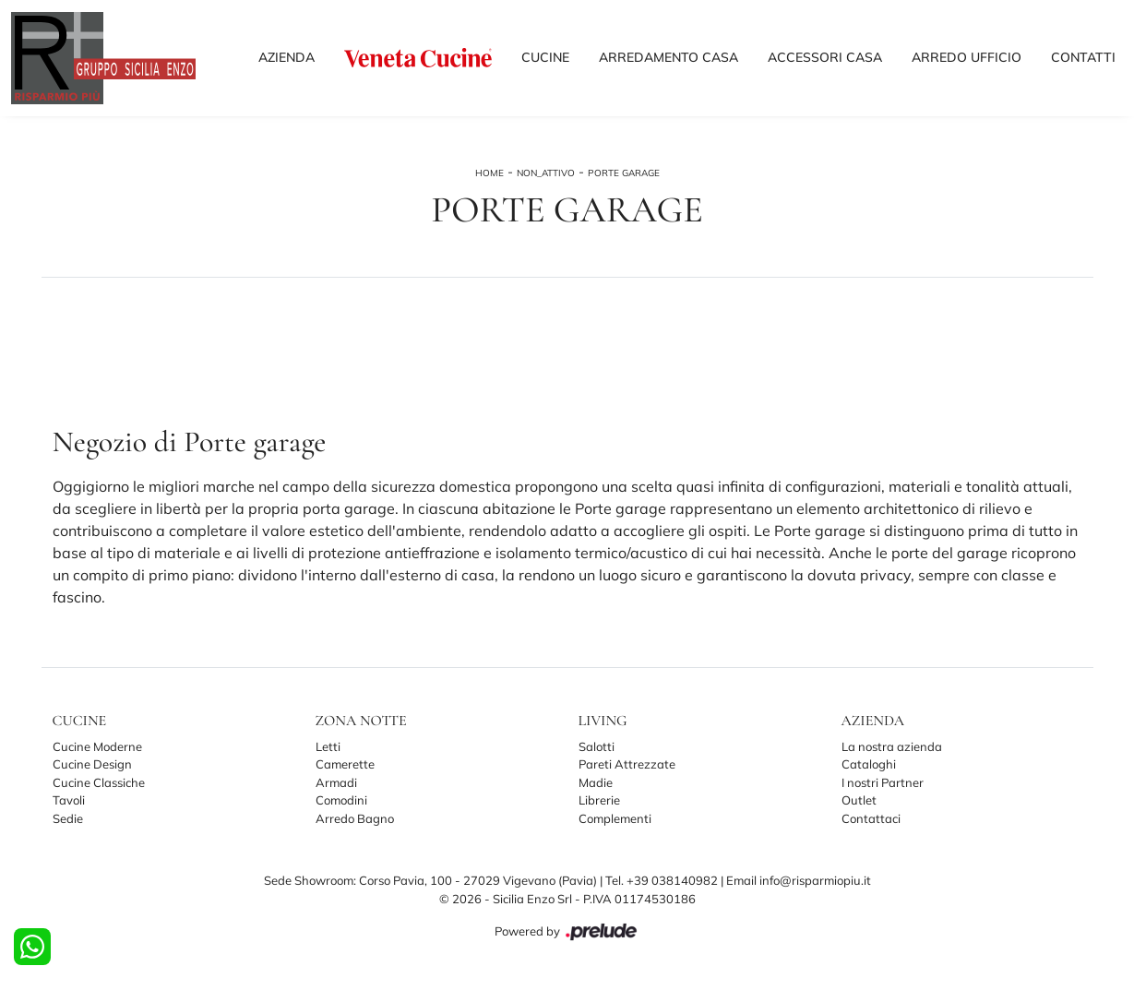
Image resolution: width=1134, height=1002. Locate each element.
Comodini (341, 800)
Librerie (599, 800)
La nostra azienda (892, 746)
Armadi (336, 782)
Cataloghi (869, 764)
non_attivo (546, 173)
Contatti (1083, 57)
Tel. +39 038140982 (663, 880)
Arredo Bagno (355, 818)
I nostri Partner (883, 782)
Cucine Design (92, 764)
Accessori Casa (825, 57)
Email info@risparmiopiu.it (798, 880)
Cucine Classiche (99, 782)
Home (489, 173)
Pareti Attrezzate (627, 764)
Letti (328, 746)
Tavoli (69, 800)
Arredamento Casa (668, 57)
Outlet (859, 800)
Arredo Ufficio (966, 57)
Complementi (615, 818)
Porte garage (624, 173)
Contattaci (871, 818)
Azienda (286, 57)
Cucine (545, 57)
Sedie (68, 818)
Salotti (597, 746)
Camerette (345, 764)
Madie (596, 782)
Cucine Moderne (97, 746)
